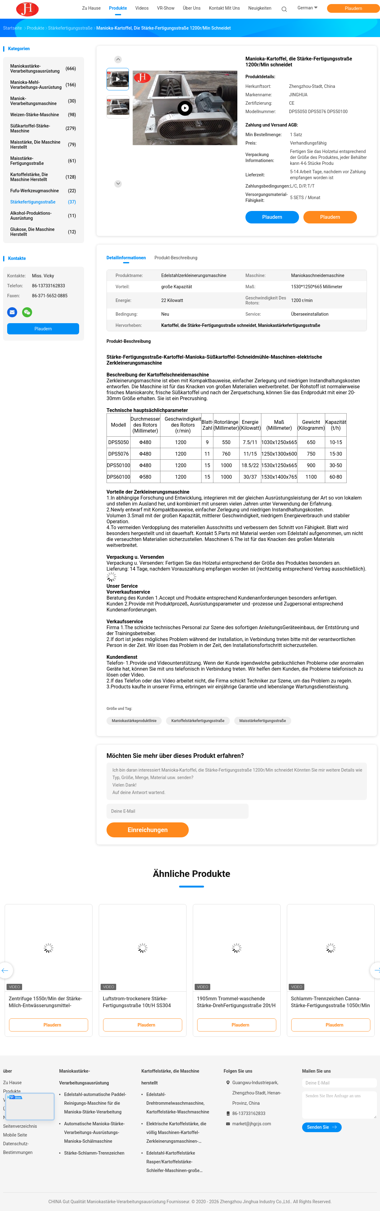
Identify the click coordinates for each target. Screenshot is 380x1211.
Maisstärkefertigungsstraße (263, 721)
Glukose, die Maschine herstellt (43, 232)
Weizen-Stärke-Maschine (43, 115)
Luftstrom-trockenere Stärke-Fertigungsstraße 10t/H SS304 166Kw (137, 1005)
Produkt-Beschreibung (175, 257)
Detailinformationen (126, 257)
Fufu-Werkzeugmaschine (43, 191)
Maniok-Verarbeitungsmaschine (43, 101)
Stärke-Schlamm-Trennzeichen (94, 1153)
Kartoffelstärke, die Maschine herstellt (43, 177)
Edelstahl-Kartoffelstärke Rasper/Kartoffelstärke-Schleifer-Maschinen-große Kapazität (172, 1163)
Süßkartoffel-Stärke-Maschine (43, 128)
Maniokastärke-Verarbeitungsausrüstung (43, 69)
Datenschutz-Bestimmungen (17, 1148)
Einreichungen (148, 830)
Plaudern (353, 8)
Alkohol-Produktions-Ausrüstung (43, 216)
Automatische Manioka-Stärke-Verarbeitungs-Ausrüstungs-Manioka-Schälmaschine (94, 1132)
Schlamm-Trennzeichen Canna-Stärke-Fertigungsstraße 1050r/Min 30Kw (330, 1005)
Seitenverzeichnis (20, 1126)
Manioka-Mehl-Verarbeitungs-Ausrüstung (43, 85)
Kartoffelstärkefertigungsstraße (197, 721)
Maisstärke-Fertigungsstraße (43, 161)
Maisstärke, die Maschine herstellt (43, 145)
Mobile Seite (15, 1134)
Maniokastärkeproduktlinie (134, 721)
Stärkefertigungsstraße (43, 202)
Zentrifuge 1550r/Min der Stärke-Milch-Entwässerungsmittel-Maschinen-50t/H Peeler (45, 1005)
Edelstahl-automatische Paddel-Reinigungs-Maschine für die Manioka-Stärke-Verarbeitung (95, 1103)
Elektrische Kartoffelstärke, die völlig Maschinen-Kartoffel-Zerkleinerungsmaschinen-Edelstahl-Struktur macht (176, 1133)
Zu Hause (12, 1082)
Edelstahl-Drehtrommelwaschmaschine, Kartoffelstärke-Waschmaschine (177, 1103)
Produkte (12, 1091)
